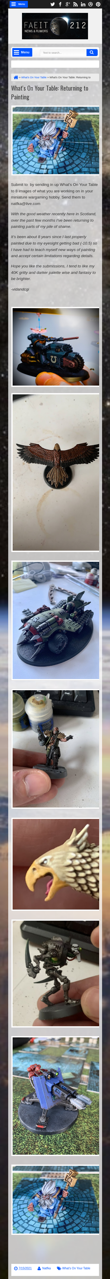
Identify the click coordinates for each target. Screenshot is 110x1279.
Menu (21, 4)
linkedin (83, 4)
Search (92, 52)
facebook (60, 4)
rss (75, 4)
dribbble (90, 4)
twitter (52, 4)
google (68, 4)
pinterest (98, 4)
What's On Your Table (76, 1268)
